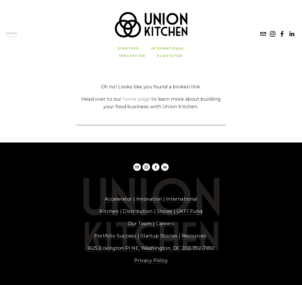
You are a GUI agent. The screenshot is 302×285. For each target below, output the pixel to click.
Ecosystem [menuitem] (170, 55)
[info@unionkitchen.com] (263, 34)
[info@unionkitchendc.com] (137, 167)
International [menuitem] (167, 48)
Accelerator (118, 199)
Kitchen (109, 211)
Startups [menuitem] (128, 48)
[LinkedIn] (292, 34)
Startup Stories (158, 236)
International (181, 199)
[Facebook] (282, 34)
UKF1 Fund (189, 211)
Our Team (140, 223)
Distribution (138, 211)
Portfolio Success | (117, 236)
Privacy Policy (151, 260)
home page (136, 99)
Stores (164, 211)
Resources (194, 236)
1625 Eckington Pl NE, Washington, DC (134, 248)
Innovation (149, 199)
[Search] (11, 34)
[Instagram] (273, 34)
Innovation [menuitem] (132, 55)
